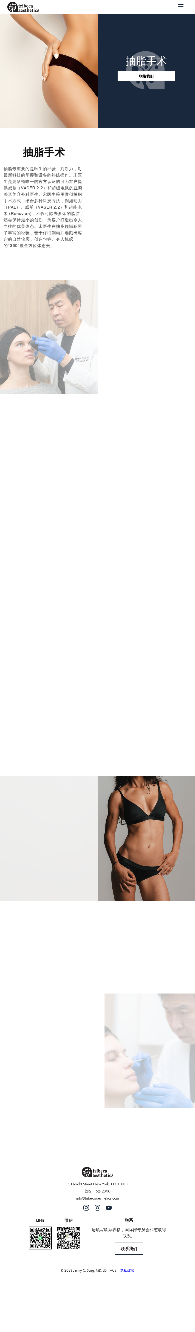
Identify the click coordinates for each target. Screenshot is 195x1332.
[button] (181, 7)
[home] (23, 7)
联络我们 (146, 76)
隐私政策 (127, 1270)
